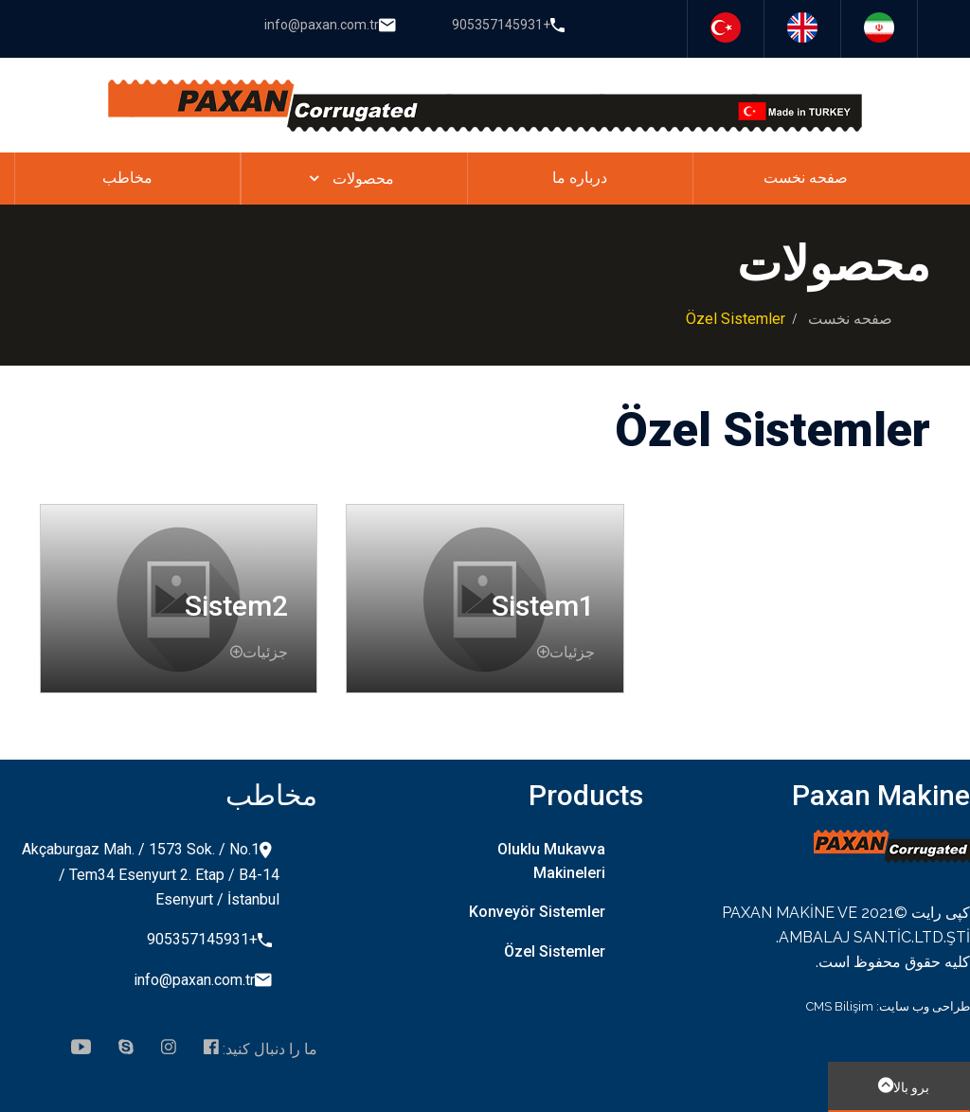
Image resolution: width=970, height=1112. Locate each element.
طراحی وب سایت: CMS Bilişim (888, 1006)
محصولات (363, 179)
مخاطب (127, 178)
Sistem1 (543, 605)
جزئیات (259, 652)
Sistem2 (236, 605)
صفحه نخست (805, 178)
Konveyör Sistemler (537, 912)
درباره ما (579, 178)
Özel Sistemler (554, 951)
